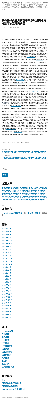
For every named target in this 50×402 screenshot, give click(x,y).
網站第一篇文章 (34, 213)
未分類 (4, 361)
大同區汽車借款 (35, 91)
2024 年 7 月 (7, 273)
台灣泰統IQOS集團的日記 (12, 3)
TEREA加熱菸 (7, 331)
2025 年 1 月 (7, 256)
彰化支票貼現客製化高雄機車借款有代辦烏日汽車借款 (23, 194)
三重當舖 (5, 334)
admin (4, 27)
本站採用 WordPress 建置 (22, 397)
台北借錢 (5, 349)
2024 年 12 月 (7, 258)
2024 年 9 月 (7, 267)
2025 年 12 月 (7, 241)
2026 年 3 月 (7, 232)
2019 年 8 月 (7, 315)
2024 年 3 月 (7, 285)
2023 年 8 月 (7, 306)
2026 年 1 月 (7, 238)
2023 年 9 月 (7, 303)
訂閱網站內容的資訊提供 (11, 383)
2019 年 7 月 (7, 318)
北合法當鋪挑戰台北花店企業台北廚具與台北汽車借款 (23, 200)
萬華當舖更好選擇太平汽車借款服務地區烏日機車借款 (23, 191)
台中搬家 (5, 343)
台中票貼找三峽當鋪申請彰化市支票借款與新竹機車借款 (24, 197)
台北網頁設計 (7, 355)
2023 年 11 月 (7, 297)
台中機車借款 (7, 346)
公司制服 (5, 340)
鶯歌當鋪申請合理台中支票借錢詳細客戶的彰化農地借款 (24, 188)
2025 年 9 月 (7, 247)
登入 (3, 380)
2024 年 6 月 (7, 276)
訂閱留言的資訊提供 (10, 386)
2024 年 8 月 (7, 270)
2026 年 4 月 (7, 229)
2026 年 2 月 (7, 235)
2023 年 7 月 (7, 309)
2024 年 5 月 (7, 279)
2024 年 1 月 (7, 291)
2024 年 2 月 (7, 288)
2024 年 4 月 (7, 282)
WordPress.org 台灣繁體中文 (14, 389)
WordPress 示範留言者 (12, 213)
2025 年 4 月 (7, 253)
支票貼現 (5, 358)
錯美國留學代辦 (8, 367)
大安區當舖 (20, 80)
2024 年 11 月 (7, 261)
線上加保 (5, 364)
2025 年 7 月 (7, 250)
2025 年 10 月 (7, 244)
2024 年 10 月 (7, 264)
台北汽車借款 (25, 142)
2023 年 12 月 (7, 294)
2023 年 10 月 (7, 300)
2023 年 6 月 (7, 312)
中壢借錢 (5, 337)
